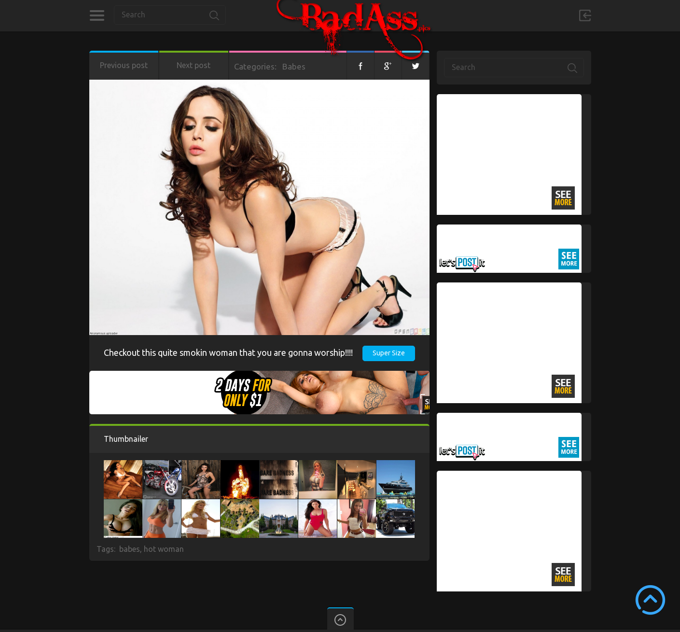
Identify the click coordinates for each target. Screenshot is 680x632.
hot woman (164, 549)
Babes (293, 66)
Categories (96, 15)
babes (129, 549)
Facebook (360, 65)
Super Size (389, 353)
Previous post (124, 65)
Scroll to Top (650, 600)
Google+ (388, 65)
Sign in (585, 15)
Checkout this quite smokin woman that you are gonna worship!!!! (228, 352)
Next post (193, 65)
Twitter (415, 65)
